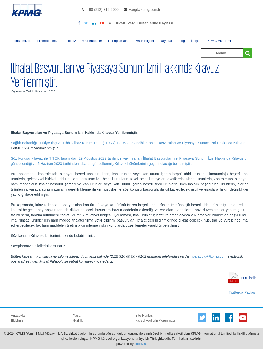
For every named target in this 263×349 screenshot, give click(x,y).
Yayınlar (166, 41)
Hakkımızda (23, 41)
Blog (181, 41)
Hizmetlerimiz (47, 41)
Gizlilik (78, 320)
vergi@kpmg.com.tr (145, 9)
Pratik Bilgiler (144, 41)
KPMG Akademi (219, 41)
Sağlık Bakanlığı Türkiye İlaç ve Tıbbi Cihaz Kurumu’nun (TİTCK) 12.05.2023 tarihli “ (79, 143)
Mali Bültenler (92, 41)
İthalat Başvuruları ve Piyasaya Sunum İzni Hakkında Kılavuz (196, 143)
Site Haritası (144, 315)
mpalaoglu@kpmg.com (208, 256)
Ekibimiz (69, 41)
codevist (141, 344)
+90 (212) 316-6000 (103, 9)
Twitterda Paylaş (242, 292)
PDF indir (248, 278)
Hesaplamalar (118, 41)
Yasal (77, 315)
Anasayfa (18, 315)
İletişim (196, 41)
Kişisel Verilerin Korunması (155, 320)
